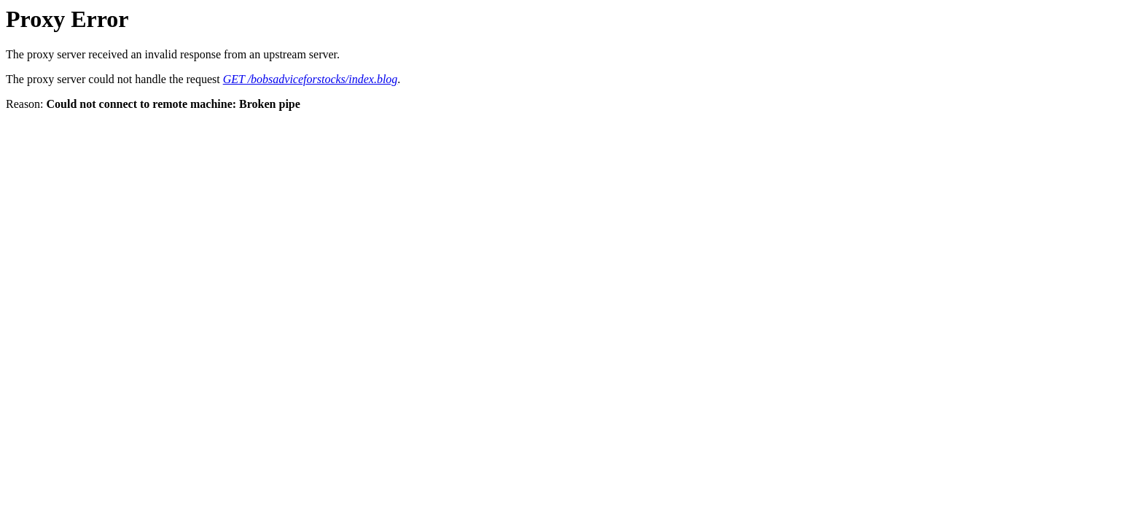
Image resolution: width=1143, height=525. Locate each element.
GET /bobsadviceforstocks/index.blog (310, 79)
